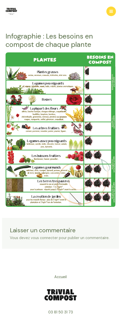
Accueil (60, 277)
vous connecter (44, 238)
